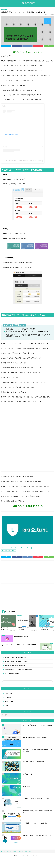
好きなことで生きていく (12, 701)
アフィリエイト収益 (6, 550)
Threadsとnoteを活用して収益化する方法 (16, 661)
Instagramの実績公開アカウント (11, 95)
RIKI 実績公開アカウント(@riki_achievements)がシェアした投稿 (22, 160)
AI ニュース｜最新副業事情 (12, 673)
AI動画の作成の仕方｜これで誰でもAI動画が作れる (18, 669)
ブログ (14, 550)
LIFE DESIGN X (27, 3)
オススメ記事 (8, 693)
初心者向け (4, 9)
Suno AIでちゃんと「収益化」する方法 (15, 657)
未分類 (6, 705)
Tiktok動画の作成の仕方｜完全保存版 (15, 665)
